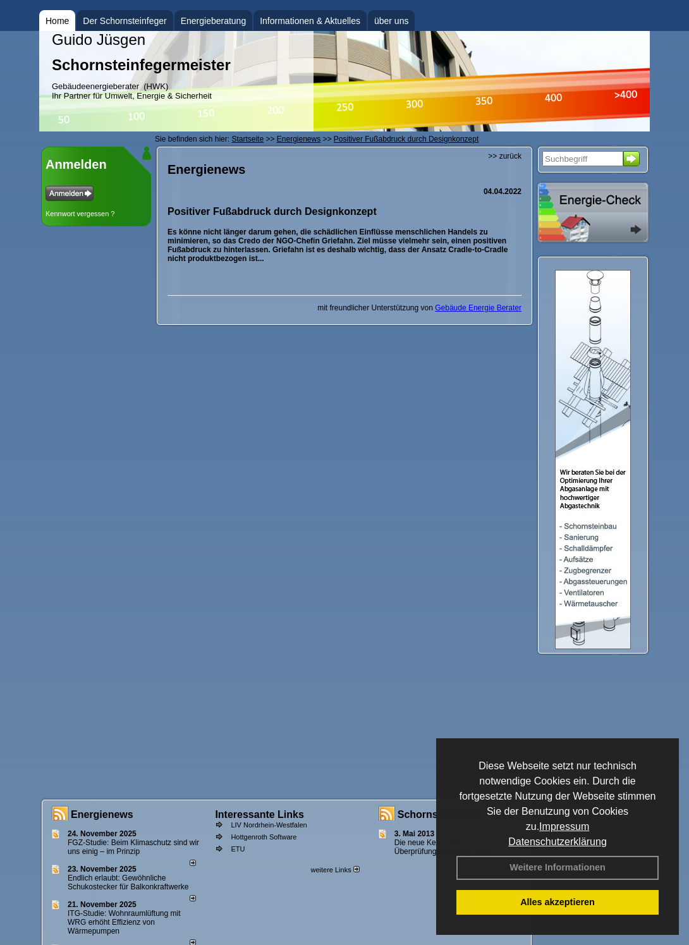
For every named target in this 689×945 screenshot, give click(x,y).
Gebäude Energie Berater (478, 307)
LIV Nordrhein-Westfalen (269, 825)
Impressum (564, 826)
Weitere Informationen (557, 867)
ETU (238, 849)
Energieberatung (214, 21)
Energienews (102, 814)
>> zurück (504, 156)
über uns (391, 21)
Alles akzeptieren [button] (557, 902)
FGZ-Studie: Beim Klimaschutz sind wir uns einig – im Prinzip (133, 847)
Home (57, 21)
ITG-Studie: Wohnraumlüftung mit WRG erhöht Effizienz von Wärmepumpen (124, 922)
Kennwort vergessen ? (80, 213)
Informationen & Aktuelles (310, 21)
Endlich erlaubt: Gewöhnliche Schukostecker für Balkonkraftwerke (128, 882)
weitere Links (334, 870)
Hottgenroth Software (263, 837)
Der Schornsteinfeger (124, 21)
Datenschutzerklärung (557, 841)
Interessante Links (259, 814)
